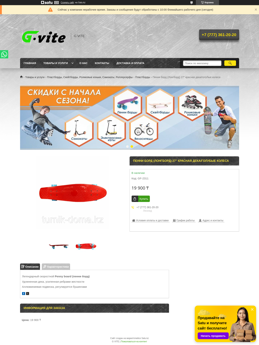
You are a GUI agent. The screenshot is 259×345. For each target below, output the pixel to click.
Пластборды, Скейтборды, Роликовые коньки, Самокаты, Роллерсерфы (90, 77)
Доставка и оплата (130, 63)
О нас (83, 63)
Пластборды (142, 77)
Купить (144, 198)
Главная (30, 63)
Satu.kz (145, 338)
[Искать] (230, 63)
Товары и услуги (55, 63)
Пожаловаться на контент (134, 341)
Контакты (102, 63)
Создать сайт (67, 2)
